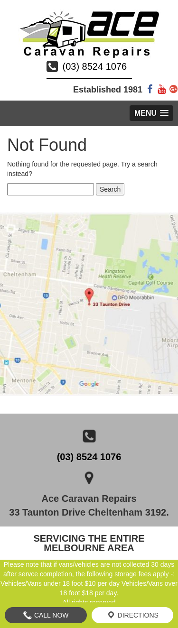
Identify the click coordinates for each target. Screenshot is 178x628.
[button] (151, 113)
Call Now (46, 615)
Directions (132, 615)
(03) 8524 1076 (95, 66)
